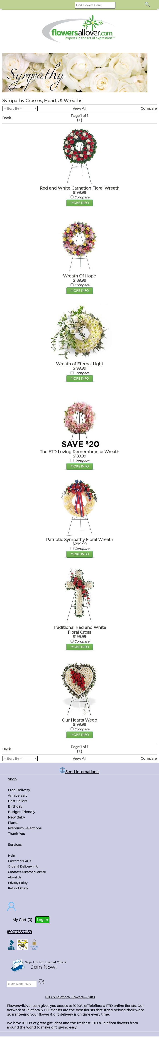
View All (79, 108)
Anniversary (17, 796)
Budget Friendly (21, 812)
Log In (42, 920)
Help (11, 855)
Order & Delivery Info (23, 866)
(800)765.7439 (19, 932)
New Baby (16, 817)
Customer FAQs (19, 861)
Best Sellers (17, 801)
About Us (14, 877)
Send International (79, 772)
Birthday (15, 806)
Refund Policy (18, 888)
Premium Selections (25, 828)
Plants (13, 823)
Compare (149, 108)
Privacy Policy (17, 883)
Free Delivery (19, 790)
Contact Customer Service (27, 872)
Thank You (16, 834)
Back (6, 118)
